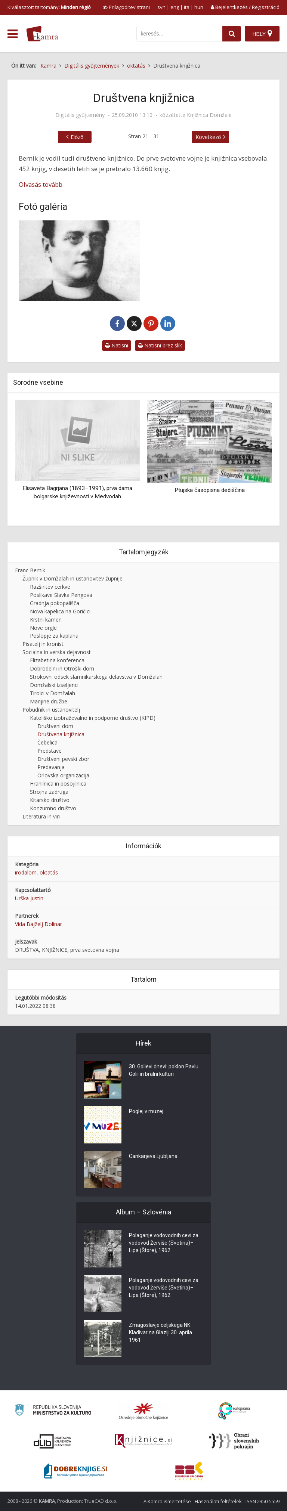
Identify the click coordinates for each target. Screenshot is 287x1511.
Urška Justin (29, 898)
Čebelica (47, 742)
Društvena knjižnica (60, 734)
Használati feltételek (218, 1501)
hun (198, 7)
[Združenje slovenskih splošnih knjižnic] (143, 1441)
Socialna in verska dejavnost (56, 652)
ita (186, 7)
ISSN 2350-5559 (263, 1501)
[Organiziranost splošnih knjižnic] (143, 1411)
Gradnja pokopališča (54, 603)
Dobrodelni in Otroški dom (62, 668)
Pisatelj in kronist (43, 643)
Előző (77, 136)
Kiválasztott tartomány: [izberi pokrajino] (49, 7)
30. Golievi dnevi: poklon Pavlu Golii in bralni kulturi (163, 1070)
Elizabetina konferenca (57, 660)
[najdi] (231, 33)
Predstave (49, 750)
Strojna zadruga (49, 791)
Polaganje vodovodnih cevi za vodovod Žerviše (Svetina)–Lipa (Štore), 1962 (163, 1243)
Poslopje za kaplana (54, 635)
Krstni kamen (46, 619)
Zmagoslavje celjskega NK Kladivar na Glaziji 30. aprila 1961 (160, 1332)
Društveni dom (55, 726)
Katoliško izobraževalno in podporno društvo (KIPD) (92, 717)
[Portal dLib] (52, 1441)
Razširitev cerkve (50, 586)
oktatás (49, 872)
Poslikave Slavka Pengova (61, 594)
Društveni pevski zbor (63, 758)
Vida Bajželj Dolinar (38, 924)
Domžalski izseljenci (54, 684)
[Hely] (262, 33)
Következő (208, 136)
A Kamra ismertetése (167, 1501)
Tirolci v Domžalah (52, 693)
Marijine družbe (48, 701)
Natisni (116, 345)
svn (161, 7)
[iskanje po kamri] (179, 33)
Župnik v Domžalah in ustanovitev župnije (72, 578)
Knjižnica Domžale (209, 115)
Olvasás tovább (40, 184)
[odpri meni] (12, 34)
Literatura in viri (41, 816)
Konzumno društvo (53, 808)
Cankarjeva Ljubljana (153, 1156)
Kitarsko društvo (50, 800)
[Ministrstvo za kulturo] (52, 1411)
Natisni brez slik (160, 345)
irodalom (26, 872)
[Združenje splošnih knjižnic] (189, 1471)
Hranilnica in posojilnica (58, 783)
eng (174, 7)
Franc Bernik (30, 570)
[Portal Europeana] (234, 1411)
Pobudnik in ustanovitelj (51, 709)
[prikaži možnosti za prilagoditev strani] (126, 7)
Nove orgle (43, 627)
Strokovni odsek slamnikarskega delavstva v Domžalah (96, 676)
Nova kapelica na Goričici (60, 611)
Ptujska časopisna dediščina (210, 490)
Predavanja (51, 767)
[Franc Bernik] (79, 260)
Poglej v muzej (146, 1112)
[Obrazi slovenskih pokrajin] (234, 1441)
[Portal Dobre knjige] (75, 1471)
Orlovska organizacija (63, 775)
